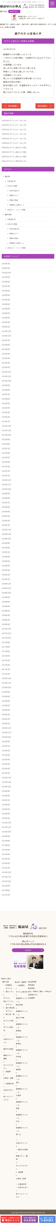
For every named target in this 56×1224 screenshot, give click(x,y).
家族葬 (8, 1071)
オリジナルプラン (8, 1066)
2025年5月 (6, 295)
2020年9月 (6, 493)
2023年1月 (6, 367)
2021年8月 (6, 444)
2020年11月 (6, 484)
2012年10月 (6, 881)
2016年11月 (6, 683)
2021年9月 (6, 439)
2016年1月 (6, 723)
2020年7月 (6, 502)
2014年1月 (6, 818)
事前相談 (31, 988)
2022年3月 (6, 412)
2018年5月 (6, 611)
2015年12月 (6, 728)
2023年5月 (6, 349)
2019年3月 (6, 570)
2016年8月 (6, 696)
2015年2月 (6, 768)
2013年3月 (6, 859)
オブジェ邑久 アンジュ (8, 999)
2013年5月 (6, 850)
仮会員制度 (32, 982)
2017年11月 (6, 633)
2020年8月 (6, 498)
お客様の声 (11, 181)
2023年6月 (6, 345)
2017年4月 (6, 660)
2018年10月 (6, 593)
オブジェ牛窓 (8, 1020)
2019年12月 (6, 529)
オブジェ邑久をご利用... (14, 147)
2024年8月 (6, 309)
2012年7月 (6, 895)
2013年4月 (6, 854)
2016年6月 (6, 701)
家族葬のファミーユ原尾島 (22, 1027)
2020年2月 (6, 520)
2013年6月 (6, 845)
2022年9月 (6, 385)
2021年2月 (6, 471)
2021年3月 (6, 466)
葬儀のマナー (15, 195)
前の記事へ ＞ (45, 105)
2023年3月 (6, 358)
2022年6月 (6, 399)
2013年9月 (6, 836)
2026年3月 (6, 263)
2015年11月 (6, 732)
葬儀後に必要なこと (17, 205)
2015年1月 (6, 773)
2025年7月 (6, 286)
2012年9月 (6, 886)
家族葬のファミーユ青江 (22, 1079)
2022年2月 (6, 417)
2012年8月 (6, 890)
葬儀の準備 (14, 200)
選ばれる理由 (8, 1049)
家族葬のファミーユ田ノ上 (22, 1131)
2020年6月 (6, 507)
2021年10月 (6, 435)
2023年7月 (6, 340)
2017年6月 (6, 651)
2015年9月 (6, 741)
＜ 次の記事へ (11, 105)
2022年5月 (6, 403)
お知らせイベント (8, 1041)
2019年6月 (6, 556)
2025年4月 (6, 299)
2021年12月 (6, 426)
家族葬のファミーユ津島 (22, 1105)
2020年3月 (6, 516)
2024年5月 (6, 313)
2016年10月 (6, 687)
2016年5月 (6, 705)
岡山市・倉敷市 (21, 982)
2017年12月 (6, 629)
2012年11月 (6, 877)
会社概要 (31, 998)
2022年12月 (6, 372)
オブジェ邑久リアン (10, 990)
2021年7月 (6, 448)
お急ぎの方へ (8, 1090)
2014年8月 (6, 795)
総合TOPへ (14, 11)
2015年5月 (6, 755)
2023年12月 (6, 331)
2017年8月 (6, 647)
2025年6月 (6, 290)
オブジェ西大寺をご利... (14, 161)
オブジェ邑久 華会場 (10, 1006)
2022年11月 (6, 376)
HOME (28, 950)
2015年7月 (6, 746)
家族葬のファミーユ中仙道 (22, 1053)
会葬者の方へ (33, 994)
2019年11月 (6, 534)
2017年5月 (6, 656)
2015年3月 (6, 764)
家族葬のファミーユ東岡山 (22, 1040)
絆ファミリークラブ (8, 1098)
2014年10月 (6, 786)
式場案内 (8, 985)
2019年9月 (6, 543)
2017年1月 (6, 674)
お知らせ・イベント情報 (16, 210)
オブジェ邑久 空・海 (10, 1012)
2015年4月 (6, 759)
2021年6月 (6, 453)
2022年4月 (6, 408)
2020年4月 (6, 511)
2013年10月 (6, 831)
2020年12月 (6, 480)
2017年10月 (6, 638)
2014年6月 (6, 804)
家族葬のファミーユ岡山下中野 (22, 1014)
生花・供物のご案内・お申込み (39, 991)
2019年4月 (6, 565)
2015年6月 (6, 750)
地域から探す (6, 978)
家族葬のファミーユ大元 (22, 1118)
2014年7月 (6, 800)
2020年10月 (6, 489)
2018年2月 (6, 620)
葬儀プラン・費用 (8, 1057)
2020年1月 (6, 525)
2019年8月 (6, 547)
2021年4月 (6, 462)
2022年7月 (6, 394)
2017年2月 (6, 669)
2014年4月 (6, 813)
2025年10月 (6, 272)
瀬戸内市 (5, 982)
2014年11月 (6, 782)
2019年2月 (6, 575)
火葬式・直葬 (8, 1078)
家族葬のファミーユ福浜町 (22, 1066)
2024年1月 (6, 327)
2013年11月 (6, 827)
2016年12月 (6, 678)
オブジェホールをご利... (14, 120)
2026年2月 (6, 268)
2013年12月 (6, 822)
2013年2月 (6, 863)
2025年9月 (6, 277)
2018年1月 (6, 624)
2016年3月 (6, 714)
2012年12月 (6, 872)
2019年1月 (6, 579)
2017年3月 (6, 665)
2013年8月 (6, 841)
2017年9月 (6, 642)
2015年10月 (6, 737)
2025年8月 (6, 281)
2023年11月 (6, 336)
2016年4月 (6, 710)
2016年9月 (6, 692)
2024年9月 (6, 304)
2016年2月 (6, 719)
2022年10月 (6, 381)
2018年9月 (6, 597)
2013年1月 (6, 868)
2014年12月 (6, 777)
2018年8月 (6, 602)
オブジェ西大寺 (8, 1029)
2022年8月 (6, 390)
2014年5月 (6, 809)
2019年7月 (6, 552)
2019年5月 (6, 561)
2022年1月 (6, 421)
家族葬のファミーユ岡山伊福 (22, 1001)
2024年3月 (6, 322)
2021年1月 (6, 475)
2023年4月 (6, 354)
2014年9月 (6, 791)
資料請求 (31, 985)
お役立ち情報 (12, 186)
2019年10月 (6, 538)
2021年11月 (6, 430)
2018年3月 (6, 615)
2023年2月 (6, 363)
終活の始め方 (15, 190)
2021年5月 (6, 457)
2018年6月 (6, 606)
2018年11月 (6, 588)
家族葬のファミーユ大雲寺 (22, 1092)
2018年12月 (6, 584)
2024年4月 (6, 318)
